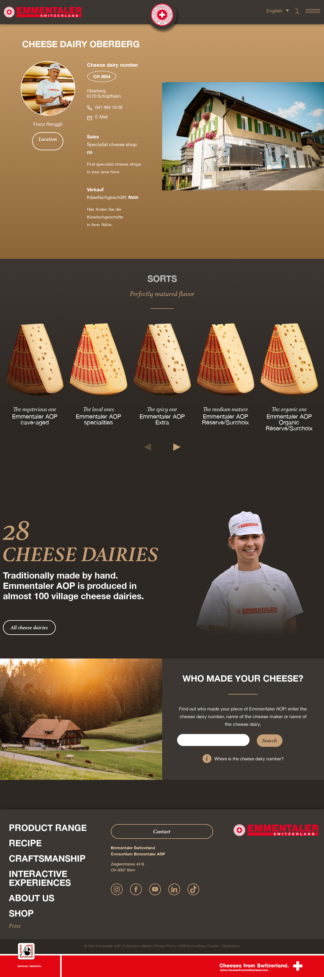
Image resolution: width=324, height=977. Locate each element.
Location (48, 139)
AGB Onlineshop (192, 946)
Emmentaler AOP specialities (98, 419)
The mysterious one (34, 409)
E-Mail (101, 116)
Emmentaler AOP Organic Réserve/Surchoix (289, 422)
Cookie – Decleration (224, 946)
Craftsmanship (47, 858)
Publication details (137, 946)
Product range (48, 827)
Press (15, 926)
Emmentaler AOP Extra (162, 419)
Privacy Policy (165, 946)
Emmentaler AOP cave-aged (34, 419)
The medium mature (225, 409)
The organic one (289, 409)
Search (269, 740)
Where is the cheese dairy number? (249, 758)
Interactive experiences (40, 878)
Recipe (25, 843)
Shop (21, 913)
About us (31, 898)
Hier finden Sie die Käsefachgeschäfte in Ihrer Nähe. (105, 217)
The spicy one (162, 409)
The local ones (98, 409)
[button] (147, 447)
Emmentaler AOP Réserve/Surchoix (225, 419)
